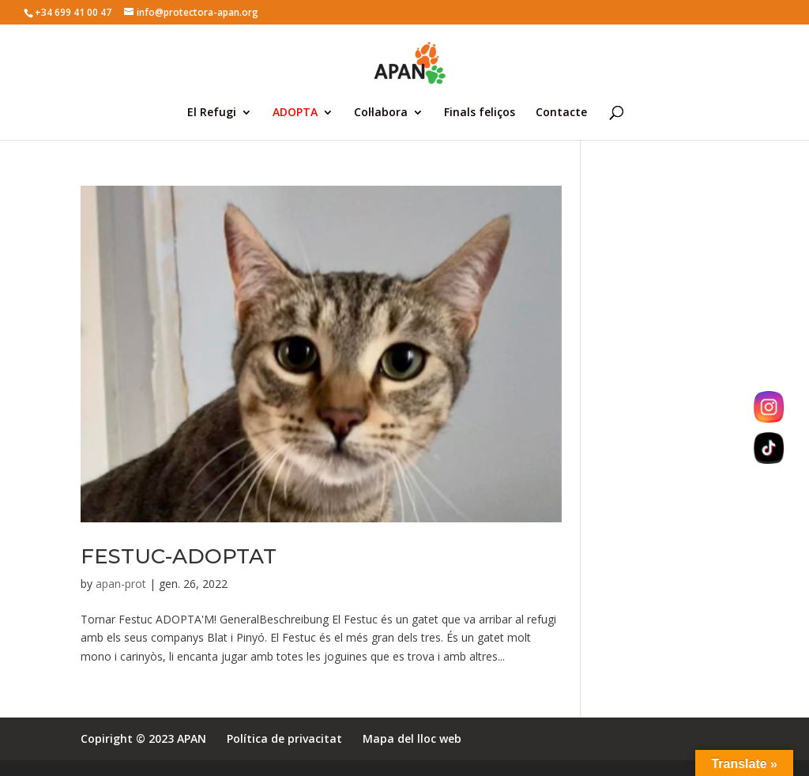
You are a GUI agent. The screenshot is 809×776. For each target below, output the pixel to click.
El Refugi (211, 113)
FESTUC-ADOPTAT (179, 556)
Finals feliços (479, 113)
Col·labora (381, 113)
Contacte (561, 113)
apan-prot (121, 583)
